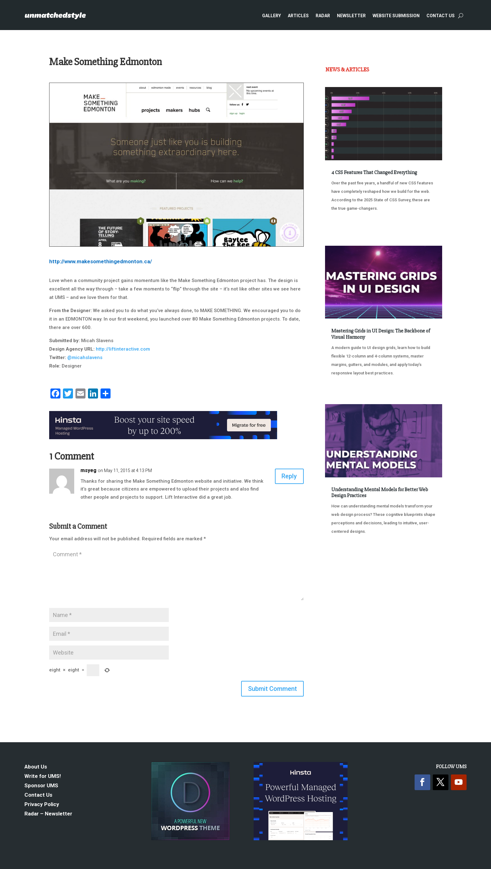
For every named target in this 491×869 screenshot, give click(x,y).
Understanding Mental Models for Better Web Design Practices (379, 492)
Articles (298, 15)
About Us (35, 767)
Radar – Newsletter (48, 814)
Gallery (271, 15)
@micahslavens (84, 357)
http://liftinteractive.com (123, 349)
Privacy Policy (41, 804)
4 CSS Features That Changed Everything (374, 172)
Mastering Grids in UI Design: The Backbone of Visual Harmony (380, 334)
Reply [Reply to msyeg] (289, 476)
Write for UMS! (42, 776)
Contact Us (440, 15)
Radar (323, 15)
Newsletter (351, 15)
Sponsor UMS (41, 786)
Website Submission (396, 15)
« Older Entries (345, 555)
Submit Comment (272, 688)
